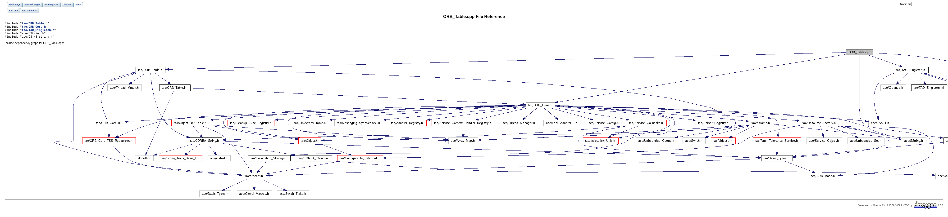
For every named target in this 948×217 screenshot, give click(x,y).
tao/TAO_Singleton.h (38, 32)
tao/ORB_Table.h (34, 24)
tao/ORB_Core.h (34, 28)
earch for (905, 4)
